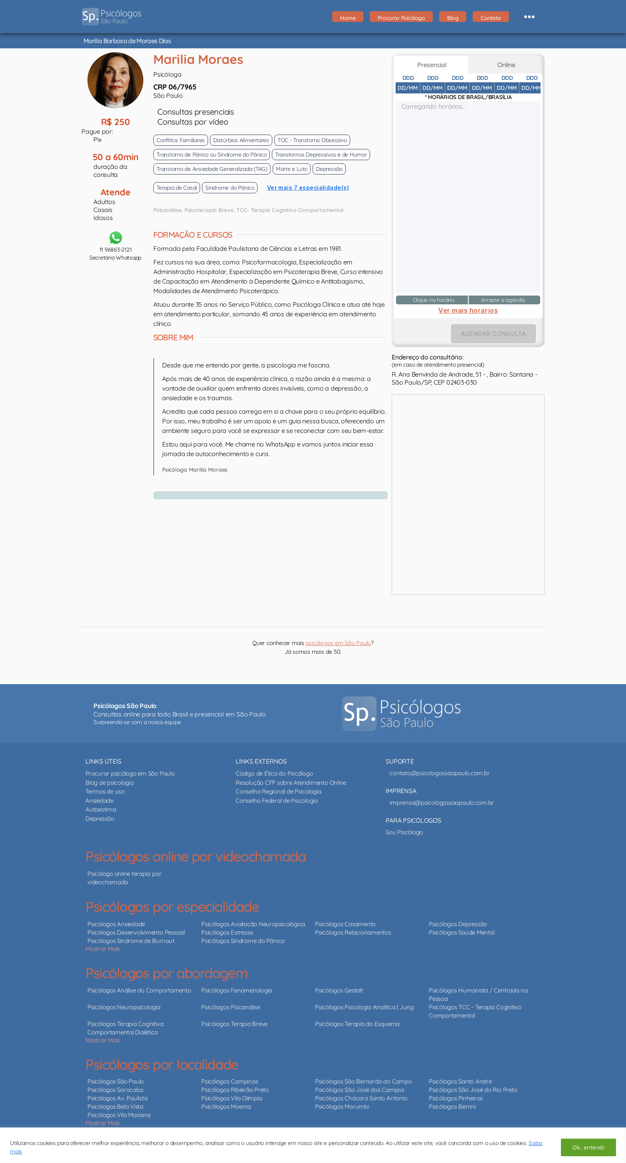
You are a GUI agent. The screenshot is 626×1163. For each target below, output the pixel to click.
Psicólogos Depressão (458, 919)
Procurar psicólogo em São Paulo (130, 769)
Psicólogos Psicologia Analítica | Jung (364, 1002)
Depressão (99, 814)
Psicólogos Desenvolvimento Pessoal (136, 928)
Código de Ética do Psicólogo (274, 769)
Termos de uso (105, 787)
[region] (313, 1145)
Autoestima (100, 805)
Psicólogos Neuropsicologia (123, 1002)
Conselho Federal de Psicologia (277, 796)
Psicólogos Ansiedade (116, 919)
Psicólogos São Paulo (115, 1077)
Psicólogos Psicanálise (230, 1002)
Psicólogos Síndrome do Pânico (243, 936)
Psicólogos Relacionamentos (353, 928)
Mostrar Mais (102, 944)
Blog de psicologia (109, 778)
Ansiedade (99, 796)
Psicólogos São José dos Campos (359, 1085)
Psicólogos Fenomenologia (236, 986)
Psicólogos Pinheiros (456, 1094)
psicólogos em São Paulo (338, 638)
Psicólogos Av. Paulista (117, 1094)
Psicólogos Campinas (229, 1077)
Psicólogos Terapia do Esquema (357, 1019)
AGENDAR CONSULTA (493, 329)
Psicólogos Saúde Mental (461, 928)
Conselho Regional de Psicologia (278, 787)
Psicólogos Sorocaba (115, 1085)
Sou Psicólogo (404, 828)
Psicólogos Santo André (460, 1077)
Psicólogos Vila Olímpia (231, 1094)
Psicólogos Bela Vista (115, 1102)
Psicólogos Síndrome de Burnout (130, 936)
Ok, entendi (588, 1147)
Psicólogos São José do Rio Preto (473, 1085)
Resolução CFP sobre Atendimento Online (291, 778)
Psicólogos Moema (226, 1102)
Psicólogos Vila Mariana (118, 1110)
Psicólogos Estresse (227, 928)
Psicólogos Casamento (345, 919)
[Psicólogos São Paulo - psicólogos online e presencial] (401, 709)
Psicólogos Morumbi (342, 1102)
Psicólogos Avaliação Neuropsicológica (253, 919)
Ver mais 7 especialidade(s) (308, 183)
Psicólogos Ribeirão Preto (235, 1085)
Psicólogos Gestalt (339, 986)
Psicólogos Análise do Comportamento (139, 986)
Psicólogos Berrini (452, 1102)
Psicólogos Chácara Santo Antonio (361, 1094)
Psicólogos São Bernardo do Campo (363, 1077)
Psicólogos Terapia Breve (234, 1019)
